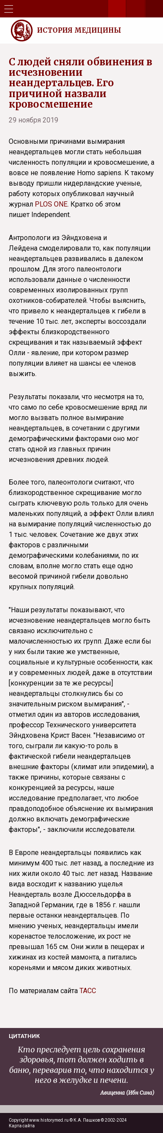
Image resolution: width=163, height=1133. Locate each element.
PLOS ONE (51, 204)
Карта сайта (22, 1125)
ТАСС (88, 991)
